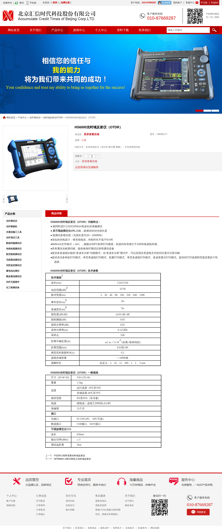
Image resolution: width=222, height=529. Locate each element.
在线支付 (70, 505)
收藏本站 (7, 2)
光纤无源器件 (12, 282)
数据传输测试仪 (14, 243)
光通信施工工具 (14, 232)
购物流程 (10, 505)
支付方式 (71, 495)
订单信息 (41, 495)
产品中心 (57, 30)
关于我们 (35, 30)
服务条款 (129, 505)
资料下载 (123, 30)
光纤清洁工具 (12, 237)
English (214, 2)
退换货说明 (100, 505)
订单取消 (40, 509)
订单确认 (40, 514)
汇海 (84, 140)
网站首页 (14, 30)
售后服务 (100, 495)
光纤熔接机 (11, 226)
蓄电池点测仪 (12, 271)
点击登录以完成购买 (86, 167)
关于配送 (40, 501)
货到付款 (70, 501)
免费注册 (65, 2)
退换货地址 (100, 501)
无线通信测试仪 (14, 259)
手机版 (33, 2)
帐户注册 (10, 501)
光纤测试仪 (35, 117)
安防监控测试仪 (14, 265)
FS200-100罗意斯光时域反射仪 (69, 455)
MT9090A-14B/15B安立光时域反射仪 (72, 459)
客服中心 (190, 2)
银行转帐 (70, 509)
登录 (55, 2)
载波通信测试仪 (14, 276)
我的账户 (177, 2)
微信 (21, 2)
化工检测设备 (12, 287)
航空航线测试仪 (14, 254)
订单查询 (40, 505)
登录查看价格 (91, 134)
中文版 (204, 2)
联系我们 (145, 30)
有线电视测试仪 (14, 248)
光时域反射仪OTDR (53, 117)
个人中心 (101, 30)
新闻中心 (79, 30)
